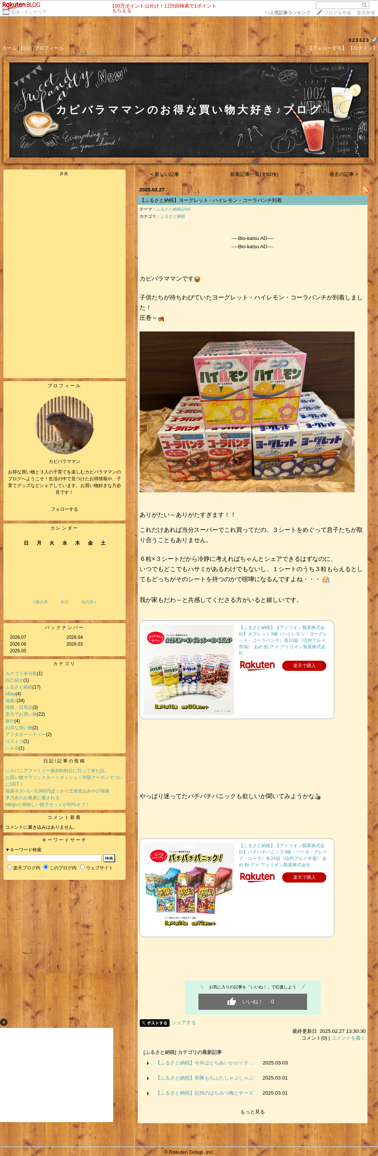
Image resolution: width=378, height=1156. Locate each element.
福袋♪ (11, 700)
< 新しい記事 (165, 174)
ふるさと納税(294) (173, 209)
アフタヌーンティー (25, 734)
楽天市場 (366, 12)
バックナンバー (65, 627)
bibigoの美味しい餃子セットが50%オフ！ (47, 804)
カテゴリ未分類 (21, 673)
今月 (64, 602)
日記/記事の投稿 (64, 761)
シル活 (12, 748)
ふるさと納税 (18, 687)
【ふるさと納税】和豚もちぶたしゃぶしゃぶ (204, 1078)
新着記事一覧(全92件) (254, 174)
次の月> (88, 602)
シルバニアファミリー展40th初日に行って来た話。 (57, 770)
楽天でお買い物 (21, 714)
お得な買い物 (18, 727)
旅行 (9, 721)
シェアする (184, 1022)
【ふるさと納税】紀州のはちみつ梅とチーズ (204, 1093)
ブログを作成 (337, 12)
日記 (26, 48)
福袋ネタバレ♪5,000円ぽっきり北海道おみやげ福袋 (57, 791)
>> (287, 12)
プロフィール (49, 48)
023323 (359, 40)
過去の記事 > (343, 174)
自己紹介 (14, 680)
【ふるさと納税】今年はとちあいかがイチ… (204, 1063)
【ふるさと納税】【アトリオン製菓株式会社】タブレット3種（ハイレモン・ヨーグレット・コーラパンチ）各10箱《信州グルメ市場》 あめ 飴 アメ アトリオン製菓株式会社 (283, 640)
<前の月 (40, 602)
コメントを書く (348, 1038)
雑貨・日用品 (18, 707)
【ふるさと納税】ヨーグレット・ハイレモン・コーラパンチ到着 (211, 200)
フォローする (64, 509)
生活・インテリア (29, 12)
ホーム (9, 48)
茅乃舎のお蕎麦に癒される (32, 797)
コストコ (14, 741)
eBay (10, 693)
